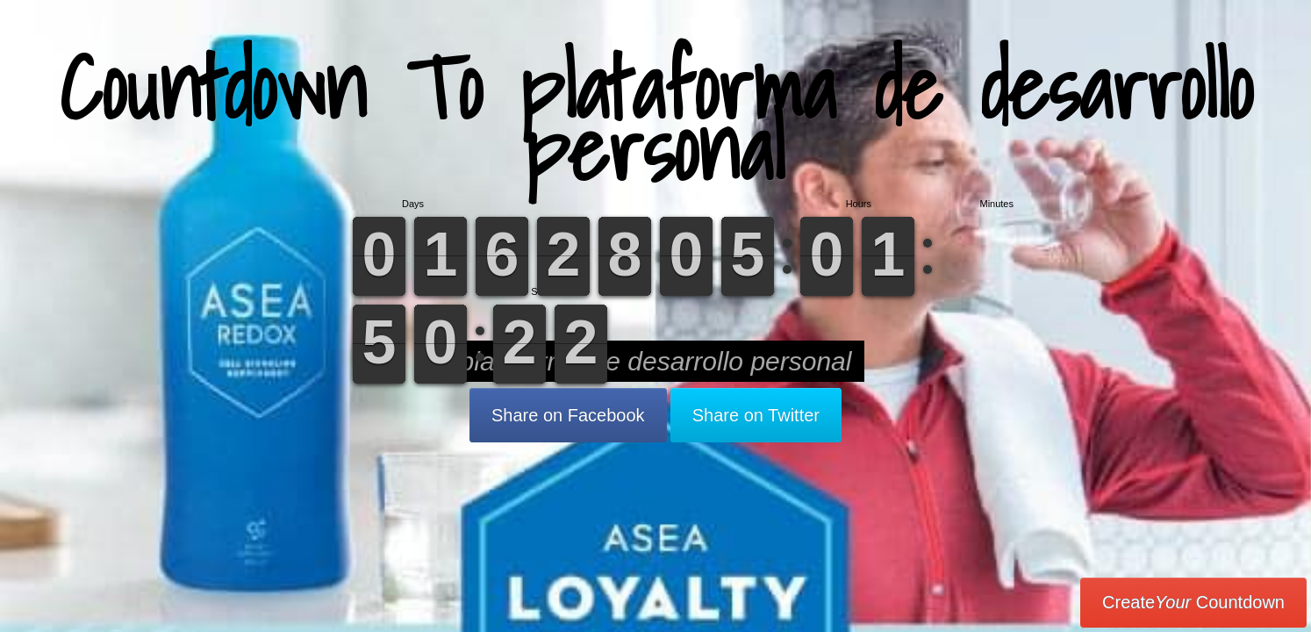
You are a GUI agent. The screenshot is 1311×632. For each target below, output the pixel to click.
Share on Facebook (568, 415)
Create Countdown (1193, 602)
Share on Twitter (756, 415)
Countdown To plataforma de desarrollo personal (656, 118)
